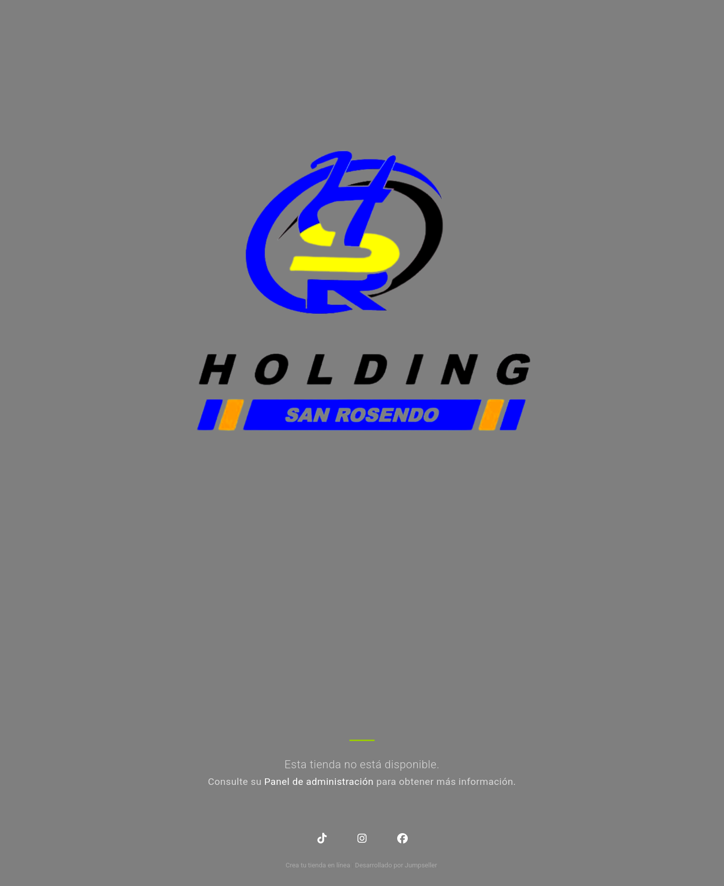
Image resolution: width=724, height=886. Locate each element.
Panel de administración (319, 781)
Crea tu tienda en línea (319, 865)
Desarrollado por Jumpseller (396, 865)
